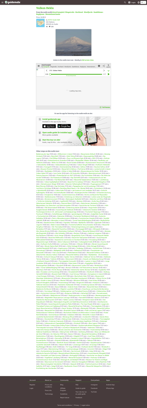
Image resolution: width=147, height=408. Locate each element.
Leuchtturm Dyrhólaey (43, 188)
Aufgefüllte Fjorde (97, 214)
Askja (91, 351)
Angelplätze (89, 263)
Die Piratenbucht (56, 177)
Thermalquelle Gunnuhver (45, 327)
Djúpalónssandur (96, 342)
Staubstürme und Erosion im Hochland (68, 240)
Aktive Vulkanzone (64, 242)
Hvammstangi (63, 282)
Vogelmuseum (63, 248)
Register (32, 385)
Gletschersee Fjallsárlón (44, 203)
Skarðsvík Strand (62, 342)
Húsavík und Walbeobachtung (93, 259)
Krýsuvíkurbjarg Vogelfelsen (82, 321)
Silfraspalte (97, 229)
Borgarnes (68, 293)
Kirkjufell (58, 340)
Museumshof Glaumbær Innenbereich (74, 278)
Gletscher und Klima (96, 199)
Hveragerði (48, 167)
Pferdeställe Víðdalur (82, 160)
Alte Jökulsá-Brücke (43, 231)
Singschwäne (93, 207)
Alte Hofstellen (60, 233)
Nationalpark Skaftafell (73, 199)
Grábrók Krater (73, 287)
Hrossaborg (93, 240)
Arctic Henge (59, 235)
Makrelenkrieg (53, 349)
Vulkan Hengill (82, 165)
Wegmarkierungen (42, 242)
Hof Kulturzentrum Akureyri (89, 267)
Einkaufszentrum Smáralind (57, 160)
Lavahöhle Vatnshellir (43, 345)
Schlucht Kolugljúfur (43, 282)
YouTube (94, 392)
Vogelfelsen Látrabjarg (52, 357)
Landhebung (104, 180)
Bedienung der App (42, 154)
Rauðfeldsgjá (40, 347)
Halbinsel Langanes (94, 233)
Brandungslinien (41, 265)
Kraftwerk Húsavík (43, 261)
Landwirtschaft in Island (102, 169)
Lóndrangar (77, 345)
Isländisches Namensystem (45, 300)
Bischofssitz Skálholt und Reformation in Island (79, 312)
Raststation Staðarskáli (66, 285)
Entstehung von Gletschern (74, 197)
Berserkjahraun (41, 338)
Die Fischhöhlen (87, 175)
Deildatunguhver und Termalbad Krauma (74, 291)
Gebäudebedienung (62, 165)
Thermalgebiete (96, 306)
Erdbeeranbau (101, 291)
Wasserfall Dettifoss (73, 255)
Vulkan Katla (59, 190)
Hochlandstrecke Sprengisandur (51, 351)
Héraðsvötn (91, 272)
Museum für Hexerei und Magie (96, 360)
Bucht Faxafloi (72, 162)
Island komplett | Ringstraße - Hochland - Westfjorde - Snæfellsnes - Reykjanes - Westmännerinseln (70, 13)
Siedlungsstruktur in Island (77, 295)
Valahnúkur (91, 327)
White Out (55, 162)
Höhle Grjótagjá (72, 246)
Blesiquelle (84, 308)
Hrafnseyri (94, 357)
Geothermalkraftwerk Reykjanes (89, 325)
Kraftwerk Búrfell (87, 347)
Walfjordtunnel (55, 295)
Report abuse (64, 397)
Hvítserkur (96, 282)
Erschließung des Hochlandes (46, 368)
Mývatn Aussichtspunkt (100, 244)
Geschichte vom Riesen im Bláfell (98, 355)
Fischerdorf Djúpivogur (93, 212)
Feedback (79, 397)
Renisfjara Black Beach (68, 188)
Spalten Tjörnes (69, 257)
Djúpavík (73, 364)
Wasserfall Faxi (50, 310)
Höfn (106, 205)
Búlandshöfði (74, 340)
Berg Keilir (54, 156)
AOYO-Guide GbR (54, 20)
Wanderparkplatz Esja (102, 295)
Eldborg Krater (67, 319)
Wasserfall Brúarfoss (75, 306)
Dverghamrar (49, 195)
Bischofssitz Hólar (81, 276)
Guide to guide (80, 388)
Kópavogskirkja (89, 156)
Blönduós (77, 280)
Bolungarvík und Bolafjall (69, 360)
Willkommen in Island (65, 154)
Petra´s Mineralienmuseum (61, 218)
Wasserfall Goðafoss (94, 252)
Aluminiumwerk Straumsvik (95, 162)
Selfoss (83, 167)
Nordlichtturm (99, 265)
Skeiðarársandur (50, 197)
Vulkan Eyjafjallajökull (52, 182)
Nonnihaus (39, 270)
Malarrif (62, 345)
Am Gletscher (55, 334)
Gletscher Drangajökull (79, 362)
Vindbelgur (80, 248)
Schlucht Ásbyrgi (50, 257)
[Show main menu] (2, 2)
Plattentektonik (73, 252)
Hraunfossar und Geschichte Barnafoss (95, 289)
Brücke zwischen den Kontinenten (70, 330)
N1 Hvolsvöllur (75, 173)
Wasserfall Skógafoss (99, 182)
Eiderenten (61, 216)
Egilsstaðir (98, 222)
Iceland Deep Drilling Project (60, 325)
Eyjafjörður (102, 270)
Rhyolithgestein (60, 336)
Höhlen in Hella (67, 171)
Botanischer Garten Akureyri (80, 270)
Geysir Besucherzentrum (44, 308)
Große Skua (96, 201)
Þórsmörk (91, 349)
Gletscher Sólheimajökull (73, 184)
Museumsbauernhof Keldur (90, 171)
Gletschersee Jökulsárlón (89, 203)
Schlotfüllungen (57, 214)
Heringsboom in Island (95, 274)
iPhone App (110, 388)
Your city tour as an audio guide (81, 393)
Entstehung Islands (87, 285)
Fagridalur (67, 222)
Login (31, 388)
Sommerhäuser (54, 315)
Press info (48, 390)
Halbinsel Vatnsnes (42, 285)
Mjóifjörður (82, 222)
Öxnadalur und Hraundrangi (50, 272)
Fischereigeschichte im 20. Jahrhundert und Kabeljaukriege (56, 212)
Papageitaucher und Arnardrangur (84, 186)
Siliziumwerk (69, 259)
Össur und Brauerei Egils (75, 158)
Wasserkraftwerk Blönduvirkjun (69, 353)
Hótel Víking (71, 156)
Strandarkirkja (49, 319)
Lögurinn (39, 225)
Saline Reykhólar (101, 362)
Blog (61, 385)
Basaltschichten (49, 222)
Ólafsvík (90, 340)
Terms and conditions (64, 405)
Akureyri (68, 267)
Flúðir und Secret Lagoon (93, 310)
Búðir (55, 347)
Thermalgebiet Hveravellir (67, 261)
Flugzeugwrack (96, 184)
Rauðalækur (49, 171)
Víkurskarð (59, 265)
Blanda (62, 280)
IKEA (93, 158)
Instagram (94, 385)
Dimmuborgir (40, 250)
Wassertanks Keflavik (88, 154)
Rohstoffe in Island (89, 315)
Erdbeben (71, 315)
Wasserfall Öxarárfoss (59, 229)
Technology (49, 394)
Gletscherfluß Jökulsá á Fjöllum (46, 255)
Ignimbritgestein (77, 214)
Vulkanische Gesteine (90, 210)
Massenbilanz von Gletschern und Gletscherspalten (53, 205)
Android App (110, 385)
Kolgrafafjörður (96, 338)
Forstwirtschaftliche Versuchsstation (81, 225)
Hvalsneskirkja (95, 330)
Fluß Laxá (56, 252)
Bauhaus (98, 297)
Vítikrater (80, 244)
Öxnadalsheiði (73, 272)
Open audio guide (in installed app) (57, 133)
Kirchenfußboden (60, 192)
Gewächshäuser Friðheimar (45, 312)
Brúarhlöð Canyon (70, 310)
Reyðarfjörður (105, 220)
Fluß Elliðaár (54, 158)
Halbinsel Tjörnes (90, 257)
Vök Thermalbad (57, 227)
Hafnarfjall (84, 293)
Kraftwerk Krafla (46, 244)
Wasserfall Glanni (93, 287)
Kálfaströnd (78, 250)
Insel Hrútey (93, 280)
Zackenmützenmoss (69, 195)
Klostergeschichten (81, 192)
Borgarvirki (80, 282)
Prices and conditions (48, 386)
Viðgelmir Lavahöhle (67, 289)
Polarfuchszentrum (91, 364)
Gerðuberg (82, 332)
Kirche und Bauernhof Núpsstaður (96, 195)
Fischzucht (40, 214)
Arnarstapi (93, 345)
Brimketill (39, 325)
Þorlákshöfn (87, 317)
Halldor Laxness (68, 300)
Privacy (76, 405)
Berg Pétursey (41, 186)
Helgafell (77, 336)
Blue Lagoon (93, 323)
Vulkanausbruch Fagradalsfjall (55, 323)
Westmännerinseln (95, 173)
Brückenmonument (51, 199)
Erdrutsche (56, 263)
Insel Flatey (92, 336)
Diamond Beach (66, 203)
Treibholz (53, 259)
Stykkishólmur (41, 336)
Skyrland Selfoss (99, 167)
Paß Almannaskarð (51, 207)
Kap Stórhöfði (75, 177)
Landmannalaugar (73, 349)
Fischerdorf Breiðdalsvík (82, 216)
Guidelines (63, 394)
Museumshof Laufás (79, 265)
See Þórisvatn (75, 351)
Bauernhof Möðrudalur (56, 237)
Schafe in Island (46, 280)
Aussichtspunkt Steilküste (65, 210)
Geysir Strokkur (67, 308)
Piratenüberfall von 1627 (65, 175)
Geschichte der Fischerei (87, 205)
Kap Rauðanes (41, 235)
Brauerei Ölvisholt (47, 169)
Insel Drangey (42, 276)
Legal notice (85, 405)
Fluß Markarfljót (60, 180)
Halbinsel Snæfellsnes (43, 332)
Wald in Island (55, 225)
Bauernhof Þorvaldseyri (76, 182)
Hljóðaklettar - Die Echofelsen (99, 255)
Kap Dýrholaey (60, 186)
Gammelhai (58, 338)
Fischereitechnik (42, 216)
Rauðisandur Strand (71, 366)
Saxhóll (79, 342)
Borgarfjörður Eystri (78, 235)
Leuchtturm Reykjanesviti (70, 327)
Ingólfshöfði (64, 201)
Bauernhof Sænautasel (80, 237)
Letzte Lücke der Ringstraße (101, 197)
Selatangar (103, 321)
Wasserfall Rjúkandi (89, 231)
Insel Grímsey (74, 274)
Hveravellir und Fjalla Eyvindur (51, 355)
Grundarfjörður (41, 340)
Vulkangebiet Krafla (85, 242)
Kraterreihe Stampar (43, 330)
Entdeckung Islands (73, 207)
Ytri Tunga (69, 347)
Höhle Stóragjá (92, 246)
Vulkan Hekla (40, 173)
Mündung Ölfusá (68, 317)
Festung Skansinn (42, 175)
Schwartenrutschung (104, 192)
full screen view (88, 60)
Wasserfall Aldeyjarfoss (94, 366)
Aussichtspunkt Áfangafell (97, 353)
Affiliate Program (63, 389)
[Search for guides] (125, 2)
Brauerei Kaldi (56, 274)
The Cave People (86, 304)
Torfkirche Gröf (61, 276)
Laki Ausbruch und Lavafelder (82, 190)
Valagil (53, 366)
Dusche (103, 242)
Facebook (94, 388)
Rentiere (77, 233)
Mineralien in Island (57, 220)
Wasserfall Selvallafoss (89, 334)
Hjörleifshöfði (41, 190)
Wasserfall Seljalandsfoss (82, 180)
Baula (57, 287)
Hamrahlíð (82, 297)
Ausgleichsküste (41, 210)
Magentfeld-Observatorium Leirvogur (57, 297)
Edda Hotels (73, 263)
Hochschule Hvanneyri (48, 293)
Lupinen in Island (90, 261)
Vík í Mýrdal (81, 188)
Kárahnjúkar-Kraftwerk (66, 231)
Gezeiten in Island (77, 338)
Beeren (70, 334)
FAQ (77, 385)
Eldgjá (105, 349)
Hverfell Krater (97, 248)
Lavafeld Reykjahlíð (42, 248)
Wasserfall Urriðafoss (69, 169)
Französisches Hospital (87, 218)
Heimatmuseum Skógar (49, 184)
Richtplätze (40, 229)
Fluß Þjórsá (81, 169)
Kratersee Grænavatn (56, 321)
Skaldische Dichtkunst (43, 289)
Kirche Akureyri (57, 270)
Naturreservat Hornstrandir (54, 362)
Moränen (80, 201)
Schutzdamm (98, 188)
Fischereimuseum (42, 342)
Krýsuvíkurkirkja (86, 319)
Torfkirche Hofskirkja (44, 201)
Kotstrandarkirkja (65, 167)
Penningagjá (80, 229)
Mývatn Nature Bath (51, 246)
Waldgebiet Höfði (59, 250)
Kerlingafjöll (74, 355)
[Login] (131, 2)
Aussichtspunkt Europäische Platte (60, 304)
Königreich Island (88, 300)
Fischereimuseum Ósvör (44, 360)
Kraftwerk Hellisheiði (103, 165)
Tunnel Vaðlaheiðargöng (49, 267)
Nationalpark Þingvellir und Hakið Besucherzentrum (71, 302)
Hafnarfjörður (42, 165)
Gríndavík (77, 323)
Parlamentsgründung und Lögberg (83, 227)
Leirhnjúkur (64, 244)
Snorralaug (48, 291)
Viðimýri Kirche (101, 278)
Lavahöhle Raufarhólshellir (45, 317)
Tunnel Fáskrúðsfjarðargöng (82, 220)
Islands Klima (104, 317)
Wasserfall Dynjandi (75, 357)
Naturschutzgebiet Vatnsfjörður (51, 364)
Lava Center (57, 173)
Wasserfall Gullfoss (103, 308)
